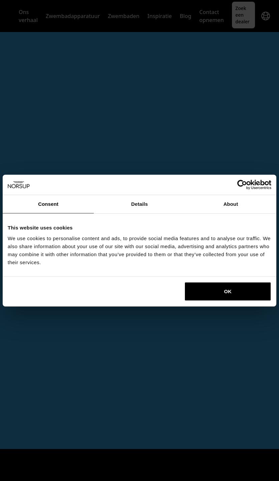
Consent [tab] (48, 204)
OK (228, 291)
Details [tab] (139, 204)
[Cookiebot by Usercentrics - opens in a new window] (242, 185)
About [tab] (230, 204)
